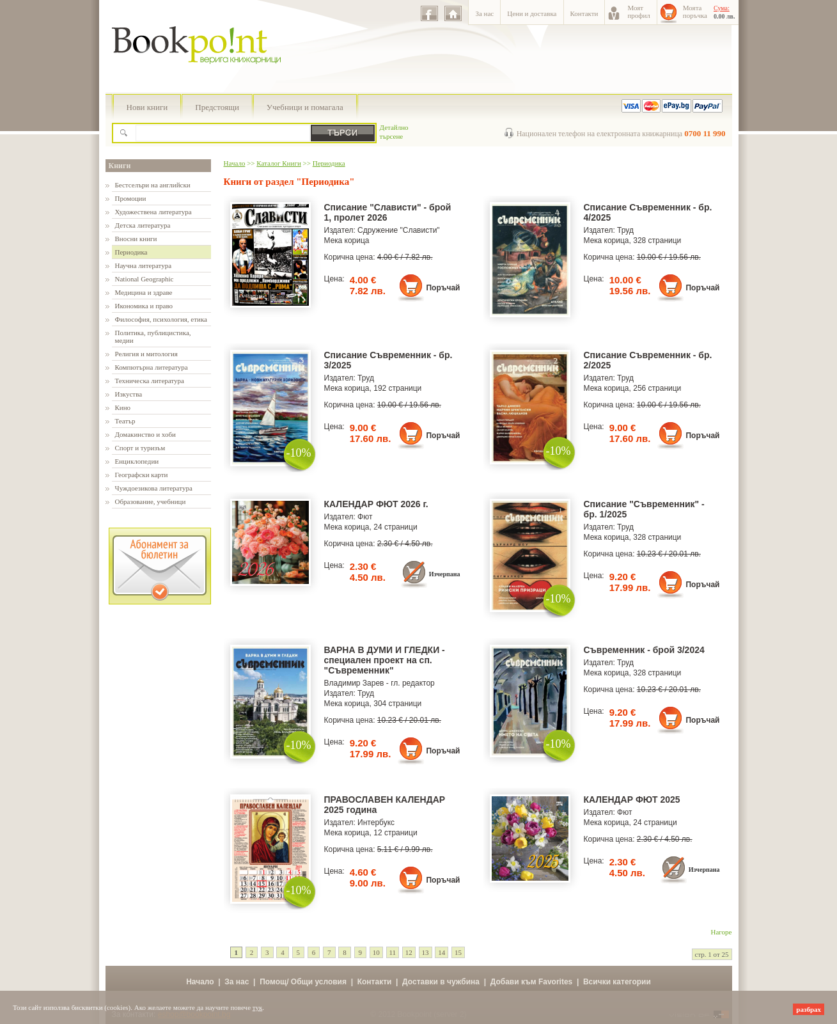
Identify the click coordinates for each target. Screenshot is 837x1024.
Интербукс (376, 822)
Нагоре (721, 932)
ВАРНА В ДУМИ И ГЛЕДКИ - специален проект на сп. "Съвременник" (384, 660)
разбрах (808, 1009)
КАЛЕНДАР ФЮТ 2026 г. (376, 504)
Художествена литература (153, 212)
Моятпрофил (638, 11)
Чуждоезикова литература (153, 488)
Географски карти (141, 474)
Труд (625, 230)
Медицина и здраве (144, 292)
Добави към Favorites (531, 981)
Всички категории (617, 981)
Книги (120, 165)
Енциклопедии (137, 461)
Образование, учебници (150, 501)
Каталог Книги (278, 163)
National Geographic (144, 279)
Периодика (131, 252)
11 (392, 952)
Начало (235, 163)
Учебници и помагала (305, 107)
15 (458, 952)
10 (376, 952)
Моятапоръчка (695, 11)
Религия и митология (146, 354)
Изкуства (129, 394)
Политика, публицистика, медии (153, 336)
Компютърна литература (151, 367)
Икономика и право (144, 306)
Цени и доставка (531, 13)
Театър (125, 421)
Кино (123, 407)
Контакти (584, 13)
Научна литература (143, 265)
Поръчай (443, 287)
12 (408, 952)
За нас (484, 13)
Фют (364, 516)
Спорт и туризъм (140, 448)
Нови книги (147, 107)
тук (258, 1007)
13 (425, 952)
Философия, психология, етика (161, 319)
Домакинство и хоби (145, 434)
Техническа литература (149, 380)
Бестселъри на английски (153, 185)
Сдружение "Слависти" (398, 230)
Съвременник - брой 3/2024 (644, 650)
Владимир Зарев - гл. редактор (379, 683)
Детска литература (143, 225)
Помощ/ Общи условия (303, 981)
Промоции (130, 198)
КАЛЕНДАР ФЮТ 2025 (632, 799)
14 (441, 952)
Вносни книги (136, 238)
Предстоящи (217, 107)
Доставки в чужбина (441, 981)
